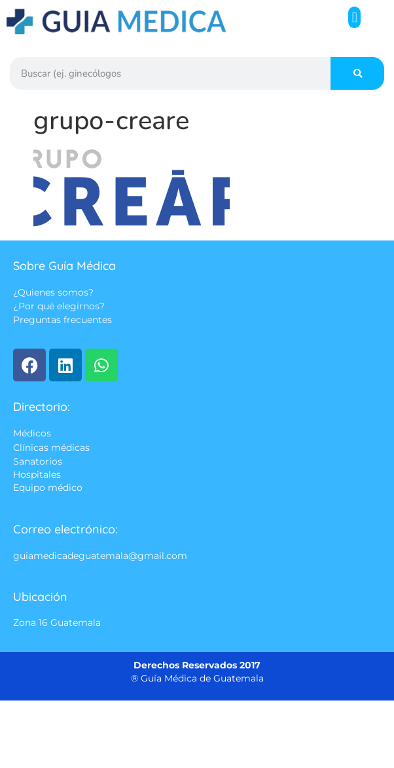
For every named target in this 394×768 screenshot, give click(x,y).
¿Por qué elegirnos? (59, 307)
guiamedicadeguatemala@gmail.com (100, 556)
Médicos (32, 434)
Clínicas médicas (51, 447)
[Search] (357, 73)
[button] (354, 17)
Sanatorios (37, 461)
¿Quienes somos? (53, 292)
